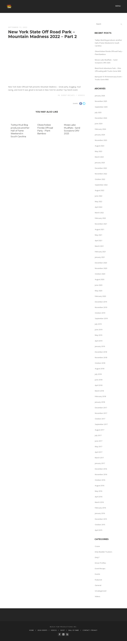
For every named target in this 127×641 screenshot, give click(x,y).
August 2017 (99, 430)
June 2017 (98, 441)
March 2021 (99, 246)
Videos (81, 95)
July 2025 (98, 112)
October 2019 (100, 313)
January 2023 (100, 162)
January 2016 (100, 513)
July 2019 (98, 324)
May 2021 (98, 235)
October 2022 (100, 179)
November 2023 (101, 140)
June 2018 (98, 380)
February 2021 (100, 251)
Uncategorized (100, 591)
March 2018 (99, 391)
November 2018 (101, 357)
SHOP (62, 630)
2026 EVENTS (42, 630)
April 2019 (98, 341)
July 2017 (98, 435)
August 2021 (99, 229)
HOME (31, 630)
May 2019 (98, 335)
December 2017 (101, 407)
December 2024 (101, 118)
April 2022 (98, 207)
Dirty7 (97, 557)
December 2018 (101, 352)
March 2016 (99, 502)
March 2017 (99, 457)
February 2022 (100, 218)
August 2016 (99, 485)
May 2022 (98, 201)
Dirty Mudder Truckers (103, 552)
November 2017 (101, 413)
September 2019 (101, 318)
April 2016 (98, 496)
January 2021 (100, 257)
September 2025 (101, 107)
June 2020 (98, 285)
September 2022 (101, 185)
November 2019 (101, 307)
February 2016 (100, 508)
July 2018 (98, 374)
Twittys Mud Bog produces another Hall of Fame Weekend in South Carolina (20, 131)
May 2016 (98, 491)
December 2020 (101, 263)
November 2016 (101, 474)
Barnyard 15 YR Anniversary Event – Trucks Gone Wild (109, 78)
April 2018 (98, 385)
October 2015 (100, 524)
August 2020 (99, 279)
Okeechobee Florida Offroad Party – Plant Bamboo (109, 52)
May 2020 (98, 290)
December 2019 (101, 302)
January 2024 (100, 134)
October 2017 (100, 419)
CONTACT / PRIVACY (90, 630)
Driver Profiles (100, 563)
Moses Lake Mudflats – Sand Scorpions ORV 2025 (106, 61)
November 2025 (101, 101)
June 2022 (98, 196)
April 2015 (98, 530)
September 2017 (101, 424)
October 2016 (100, 480)
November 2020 (101, 268)
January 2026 (100, 95)
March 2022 (99, 212)
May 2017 (98, 446)
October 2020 (100, 274)
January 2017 (100, 463)
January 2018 (100, 402)
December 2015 (101, 519)
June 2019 (98, 329)
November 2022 (101, 174)
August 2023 (99, 146)
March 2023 (99, 157)
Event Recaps (68, 95)
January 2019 (100, 346)
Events (97, 574)
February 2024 (100, 129)
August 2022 (99, 190)
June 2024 (98, 123)
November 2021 (101, 224)
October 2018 (100, 363)
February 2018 (100, 396)
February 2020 (100, 296)
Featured (98, 580)
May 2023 (98, 151)
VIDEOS (54, 630)
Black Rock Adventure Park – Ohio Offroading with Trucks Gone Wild (108, 69)
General (98, 585)
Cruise (97, 546)
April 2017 (98, 452)
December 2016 (101, 469)
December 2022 (101, 168)
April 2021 (98, 240)
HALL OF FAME (73, 630)
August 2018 (99, 368)
